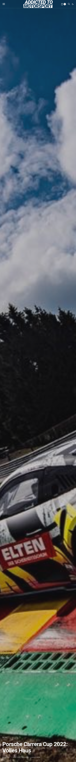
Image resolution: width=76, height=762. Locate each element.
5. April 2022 (16, 757)
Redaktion (5, 757)
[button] (73, 4)
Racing (4, 737)
